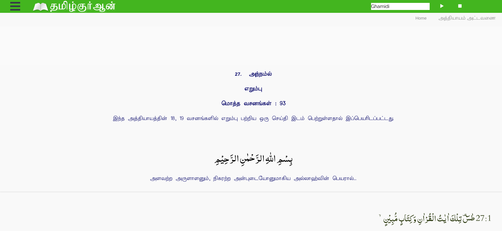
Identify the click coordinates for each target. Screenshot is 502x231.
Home (421, 18)
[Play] (441, 5)
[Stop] (459, 5)
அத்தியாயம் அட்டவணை (467, 18)
